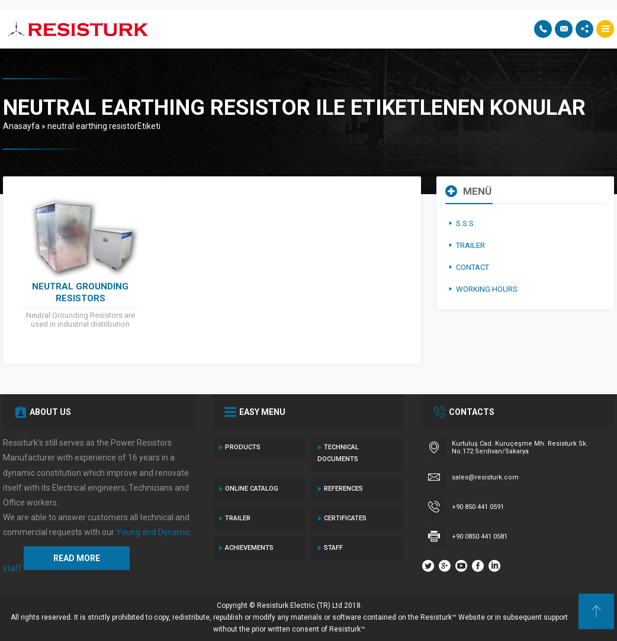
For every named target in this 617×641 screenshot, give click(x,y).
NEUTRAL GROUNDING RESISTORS (80, 292)
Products (243, 447)
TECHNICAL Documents (338, 453)
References (343, 488)
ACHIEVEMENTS (249, 548)
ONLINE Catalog (251, 488)
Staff (333, 548)
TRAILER (237, 518)
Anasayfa (21, 126)
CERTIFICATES (345, 518)
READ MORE (76, 558)
